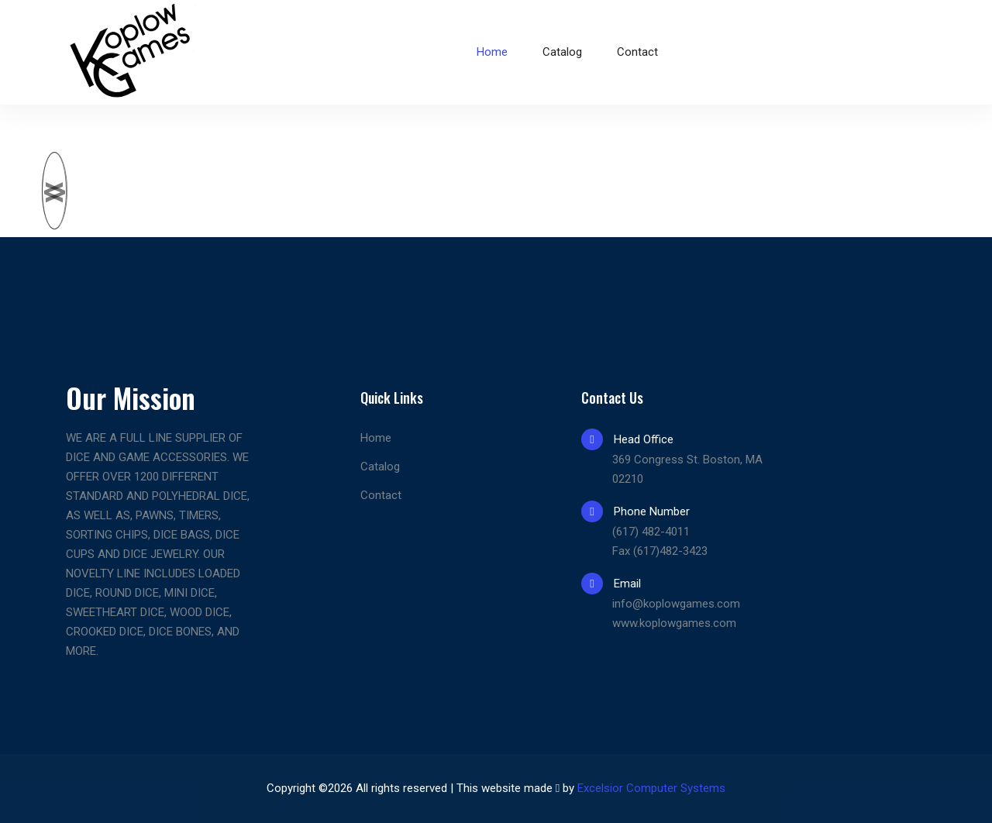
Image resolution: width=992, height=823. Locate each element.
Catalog (562, 52)
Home (492, 52)
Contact (637, 52)
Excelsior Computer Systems (651, 788)
